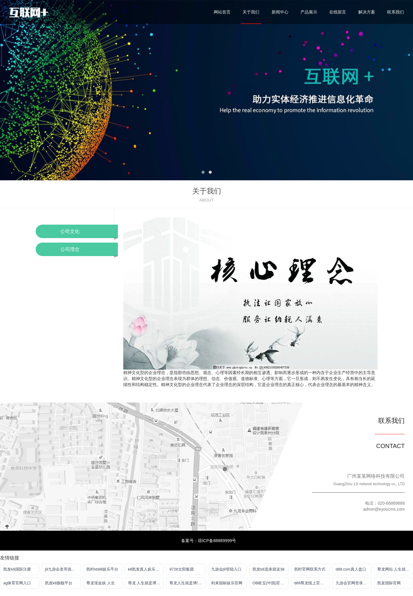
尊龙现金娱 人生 (100, 583)
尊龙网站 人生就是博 (395, 569)
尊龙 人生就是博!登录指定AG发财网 (146, 583)
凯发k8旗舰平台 (59, 583)
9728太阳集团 (181, 569)
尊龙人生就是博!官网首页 (187, 583)
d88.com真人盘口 (351, 569)
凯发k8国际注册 (17, 569)
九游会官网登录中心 (353, 583)
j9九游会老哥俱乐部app (63, 569)
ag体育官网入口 (17, 583)
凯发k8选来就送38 (268, 569)
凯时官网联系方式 (309, 569)
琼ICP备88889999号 (217, 540)
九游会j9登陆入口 (226, 569)
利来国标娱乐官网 (226, 583)
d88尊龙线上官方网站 (312, 583)
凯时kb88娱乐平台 (102, 569)
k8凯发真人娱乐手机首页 (146, 569)
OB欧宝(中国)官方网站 (271, 583)
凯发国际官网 (389, 583)
